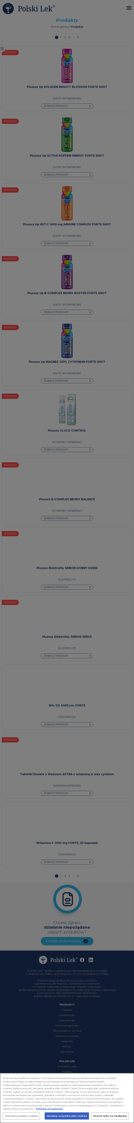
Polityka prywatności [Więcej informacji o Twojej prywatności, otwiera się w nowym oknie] (49, 1111)
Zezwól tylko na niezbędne (110, 1119)
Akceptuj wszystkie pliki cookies (67, 1119)
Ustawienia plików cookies (21, 1119)
